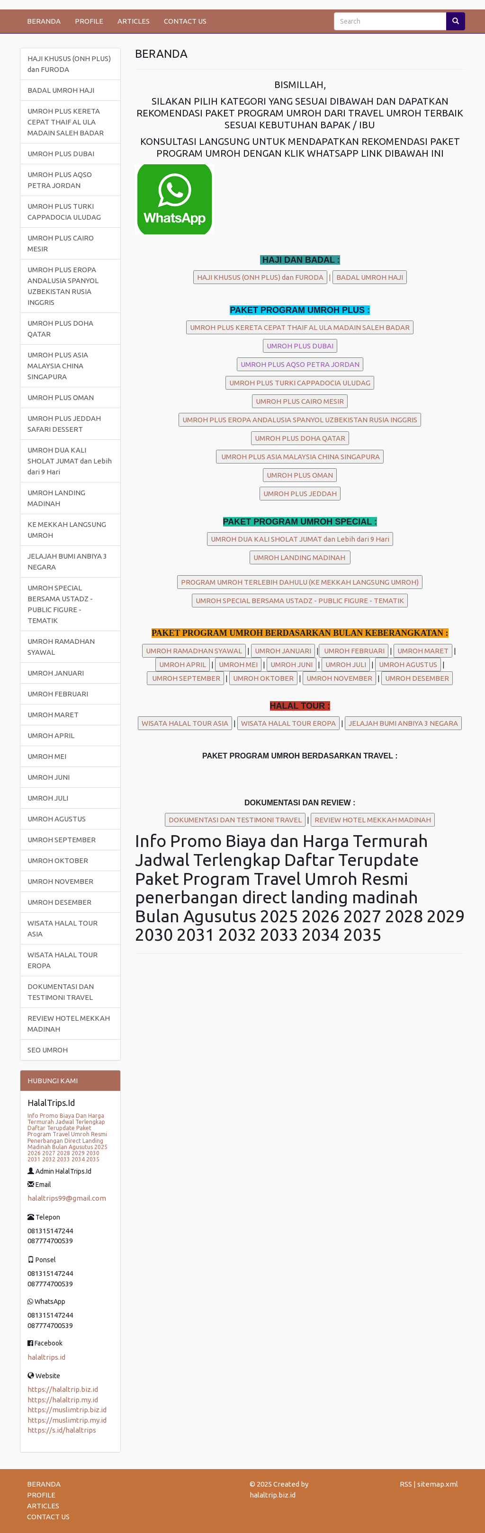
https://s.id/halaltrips (61, 1430)
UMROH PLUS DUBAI (60, 154)
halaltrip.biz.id (273, 1495)
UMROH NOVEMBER (60, 881)
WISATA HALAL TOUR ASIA (62, 928)
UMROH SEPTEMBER (61, 840)
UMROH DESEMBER (59, 902)
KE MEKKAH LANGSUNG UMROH (66, 529)
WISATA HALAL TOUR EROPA (62, 960)
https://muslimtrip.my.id (67, 1420)
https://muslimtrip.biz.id (67, 1410)
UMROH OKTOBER (57, 860)
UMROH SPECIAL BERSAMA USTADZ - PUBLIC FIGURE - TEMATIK (60, 604)
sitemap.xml (437, 1484)
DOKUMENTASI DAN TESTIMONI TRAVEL (60, 991)
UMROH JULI (47, 798)
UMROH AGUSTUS (56, 819)
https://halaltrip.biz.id (62, 1389)
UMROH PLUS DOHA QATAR (60, 328)
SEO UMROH (47, 1050)
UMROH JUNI (48, 777)
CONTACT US (185, 21)
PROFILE (89, 21)
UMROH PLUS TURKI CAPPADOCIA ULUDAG (64, 211)
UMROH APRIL (50, 735)
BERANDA (44, 21)
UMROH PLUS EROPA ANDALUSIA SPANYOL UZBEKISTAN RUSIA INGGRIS (63, 286)
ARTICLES (133, 21)
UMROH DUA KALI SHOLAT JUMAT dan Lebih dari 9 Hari (69, 461)
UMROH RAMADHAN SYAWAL (61, 646)
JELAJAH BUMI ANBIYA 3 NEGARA (67, 561)
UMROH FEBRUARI (57, 694)
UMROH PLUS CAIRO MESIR (60, 243)
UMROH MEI (46, 756)
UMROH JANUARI (55, 673)
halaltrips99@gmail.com (66, 1198)
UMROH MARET (53, 715)
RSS (406, 1484)
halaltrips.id (46, 1357)
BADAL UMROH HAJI (60, 90)
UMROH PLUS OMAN (60, 397)
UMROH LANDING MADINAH (56, 498)
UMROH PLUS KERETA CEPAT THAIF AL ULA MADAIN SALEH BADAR (65, 122)
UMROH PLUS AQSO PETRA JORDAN (59, 179)
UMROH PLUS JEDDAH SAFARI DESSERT (64, 423)
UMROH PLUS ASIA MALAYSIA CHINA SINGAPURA (57, 366)
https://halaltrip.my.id (62, 1400)
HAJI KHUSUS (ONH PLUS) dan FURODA (69, 63)
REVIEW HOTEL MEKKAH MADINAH (68, 1023)
